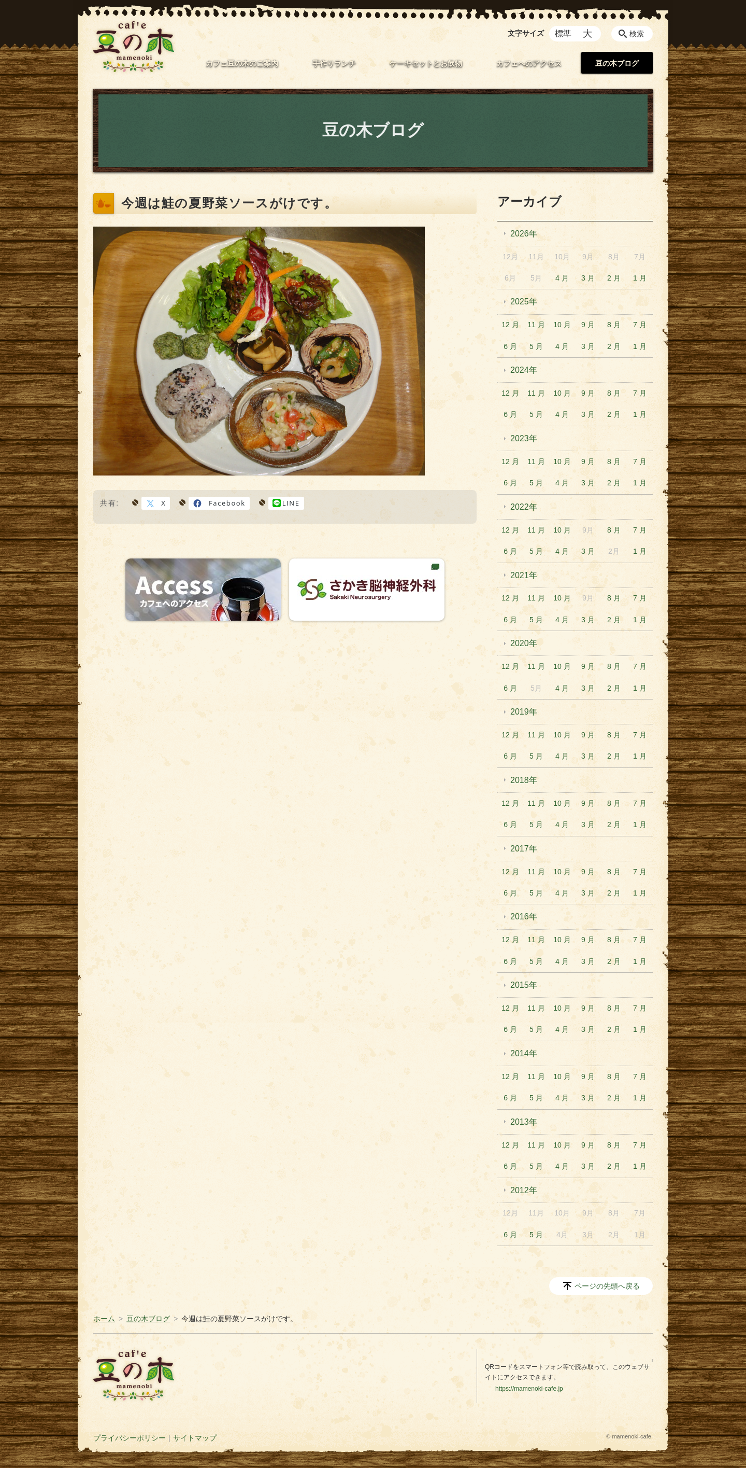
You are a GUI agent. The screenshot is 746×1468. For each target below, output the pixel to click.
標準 (563, 33)
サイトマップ (195, 1438)
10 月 (561, 324)
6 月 (510, 346)
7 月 (640, 324)
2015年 (523, 985)
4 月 (562, 278)
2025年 (523, 301)
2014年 (523, 1053)
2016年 (523, 916)
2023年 (523, 438)
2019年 (523, 711)
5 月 (536, 346)
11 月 (535, 324)
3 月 (588, 278)
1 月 (640, 278)
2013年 (523, 1121)
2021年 (523, 575)
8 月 (614, 324)
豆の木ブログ (617, 63)
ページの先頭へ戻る (607, 1286)
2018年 (523, 780)
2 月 (614, 278)
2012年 (523, 1190)
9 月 (588, 324)
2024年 (523, 370)
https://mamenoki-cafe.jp (529, 1388)
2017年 (523, 848)
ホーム (104, 1319)
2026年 (523, 233)
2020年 (523, 643)
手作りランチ (334, 63)
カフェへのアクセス (529, 63)
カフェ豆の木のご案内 (242, 63)
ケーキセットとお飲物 (426, 63)
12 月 (510, 324)
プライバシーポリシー (129, 1438)
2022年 (523, 506)
